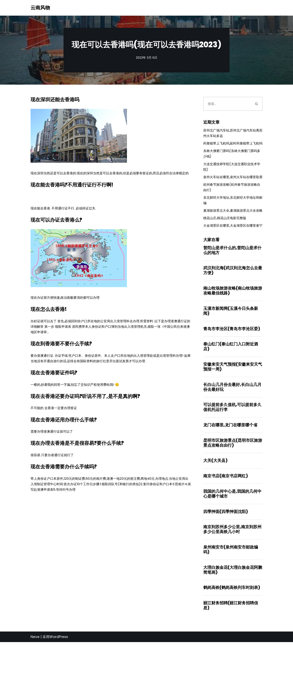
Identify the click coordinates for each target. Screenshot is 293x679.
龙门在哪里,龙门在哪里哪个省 (230, 458)
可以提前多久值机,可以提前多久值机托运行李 (232, 439)
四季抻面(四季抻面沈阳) (225, 546)
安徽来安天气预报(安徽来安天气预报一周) (232, 398)
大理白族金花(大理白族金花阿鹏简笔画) (232, 605)
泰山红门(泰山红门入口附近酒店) (230, 378)
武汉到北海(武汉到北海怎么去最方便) (232, 300)
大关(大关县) (215, 494)
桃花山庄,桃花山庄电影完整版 (226, 241)
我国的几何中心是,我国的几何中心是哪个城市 (232, 528)
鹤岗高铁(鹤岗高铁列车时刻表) (231, 624)
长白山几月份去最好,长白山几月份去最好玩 (232, 419)
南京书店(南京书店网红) (225, 510)
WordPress (58, 673)
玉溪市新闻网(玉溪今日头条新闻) (230, 341)
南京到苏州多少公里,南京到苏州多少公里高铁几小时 (232, 564)
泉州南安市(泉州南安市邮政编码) (230, 585)
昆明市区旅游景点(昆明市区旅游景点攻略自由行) (232, 476)
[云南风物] (40, 8)
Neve (35, 673)
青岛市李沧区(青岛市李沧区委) (231, 360)
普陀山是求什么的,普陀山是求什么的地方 (232, 280)
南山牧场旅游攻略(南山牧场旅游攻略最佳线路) (232, 321)
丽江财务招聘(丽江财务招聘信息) (230, 642)
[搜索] (227, 104)
